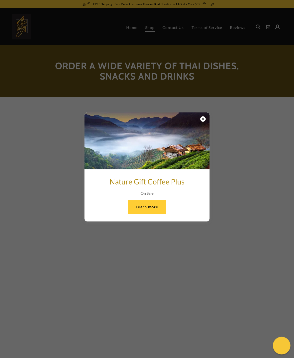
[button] (282, 346)
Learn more (147, 206)
